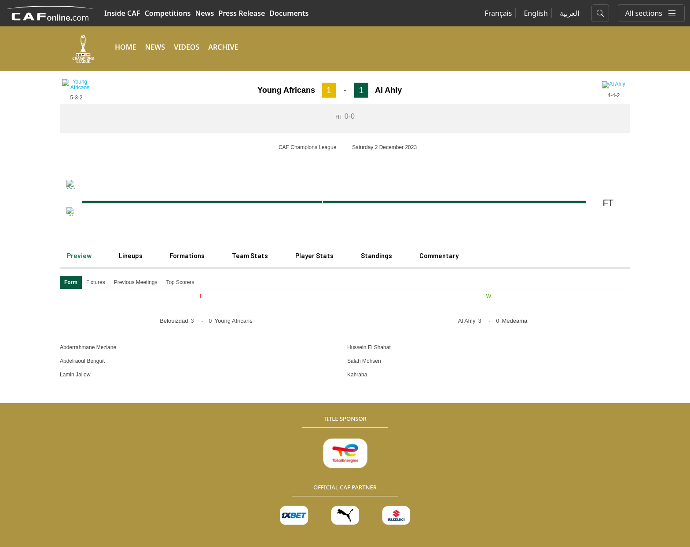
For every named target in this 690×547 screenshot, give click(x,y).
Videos (133, 413)
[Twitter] (573, 379)
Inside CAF (122, 13)
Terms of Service (169, 524)
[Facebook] (552, 379)
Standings (376, 125)
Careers (246, 439)
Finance (345, 439)
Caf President (254, 387)
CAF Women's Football (157, 439)
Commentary (439, 125)
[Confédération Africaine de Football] (50, 12)
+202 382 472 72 (470, 493)
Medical (345, 387)
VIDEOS (186, 47)
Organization (253, 400)
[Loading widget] (345, 92)
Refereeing (467, 400)
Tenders (246, 426)
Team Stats (250, 125)
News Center (143, 400)
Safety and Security (361, 453)
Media (133, 360)
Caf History (250, 373)
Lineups (131, 125)
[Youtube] (615, 379)
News (204, 13)
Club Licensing (355, 413)
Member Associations (156, 387)
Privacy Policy (79, 524)
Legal (242, 413)
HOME (125, 47)
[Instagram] (594, 379)
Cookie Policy (122, 524)
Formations (187, 125)
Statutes (346, 400)
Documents (288, 13)
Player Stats (314, 125)
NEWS (155, 47)
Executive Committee (364, 426)
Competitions (168, 13)
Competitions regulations (370, 373)
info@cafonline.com (572, 493)
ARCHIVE (223, 47)
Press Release (241, 13)
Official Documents (262, 453)
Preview (79, 125)
